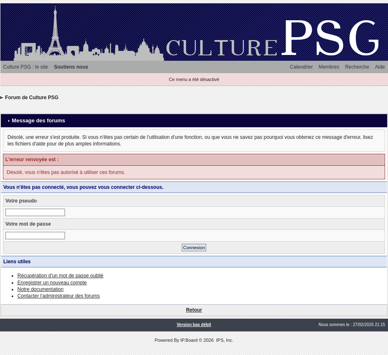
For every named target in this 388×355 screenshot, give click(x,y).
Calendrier (301, 67)
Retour (194, 310)
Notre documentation (40, 289)
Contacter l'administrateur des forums (58, 296)
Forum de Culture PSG (31, 97)
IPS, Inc (224, 340)
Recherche (357, 67)
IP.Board (189, 340)
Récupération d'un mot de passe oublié (60, 276)
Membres (328, 67)
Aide (380, 67)
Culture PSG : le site (25, 67)
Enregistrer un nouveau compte (52, 283)
